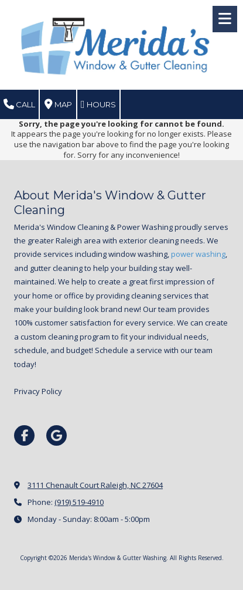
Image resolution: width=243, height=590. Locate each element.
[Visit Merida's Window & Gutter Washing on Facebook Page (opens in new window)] (24, 435)
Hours (98, 104)
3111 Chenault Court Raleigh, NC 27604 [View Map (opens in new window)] (95, 485)
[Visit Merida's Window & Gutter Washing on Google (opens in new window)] (56, 435)
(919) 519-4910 (79, 502)
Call (19, 104)
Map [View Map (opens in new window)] (58, 104)
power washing (198, 254)
